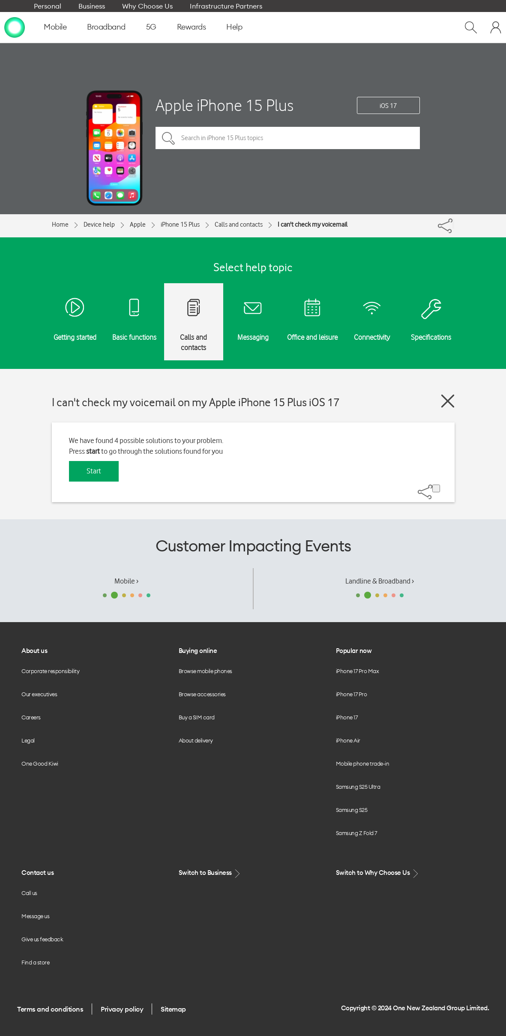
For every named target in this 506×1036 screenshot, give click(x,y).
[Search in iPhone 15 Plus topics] (288, 138)
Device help (99, 224)
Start (94, 471)
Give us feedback (42, 939)
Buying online (198, 651)
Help (234, 27)
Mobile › (126, 581)
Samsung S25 (352, 809)
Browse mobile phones (205, 671)
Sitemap (173, 1009)
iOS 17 (388, 106)
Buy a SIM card (197, 717)
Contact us (37, 872)
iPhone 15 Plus (180, 224)
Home (60, 224)
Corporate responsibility (50, 671)
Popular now (354, 651)
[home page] (14, 27)
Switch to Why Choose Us (378, 872)
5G (151, 27)
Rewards (191, 27)
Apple (138, 224)
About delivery (196, 740)
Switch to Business (210, 872)
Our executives (39, 694)
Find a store (35, 962)
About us (34, 651)
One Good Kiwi (39, 763)
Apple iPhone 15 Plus (224, 105)
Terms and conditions (50, 1009)
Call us (29, 892)
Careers (31, 717)
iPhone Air (348, 740)
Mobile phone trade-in (362, 763)
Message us (35, 916)
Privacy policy (122, 1009)
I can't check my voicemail (312, 224)
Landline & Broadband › (379, 581)
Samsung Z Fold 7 (356, 832)
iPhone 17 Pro (351, 694)
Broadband (106, 27)
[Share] (453, 224)
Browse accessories (202, 694)
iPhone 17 (347, 717)
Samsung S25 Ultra (358, 786)
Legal (28, 740)
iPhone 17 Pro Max (357, 671)
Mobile (55, 27)
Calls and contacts (239, 224)
